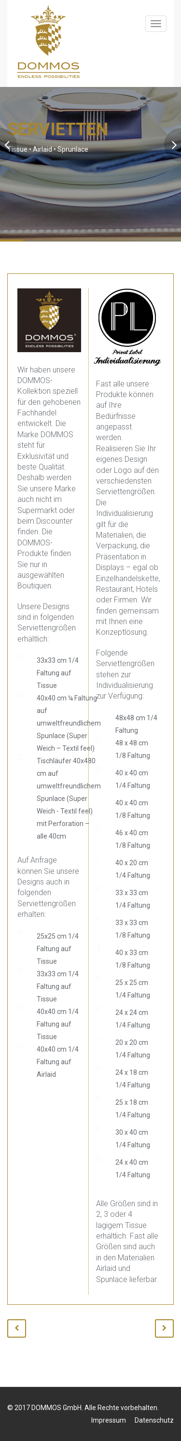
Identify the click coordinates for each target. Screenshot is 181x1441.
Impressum (108, 1420)
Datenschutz (154, 1420)
